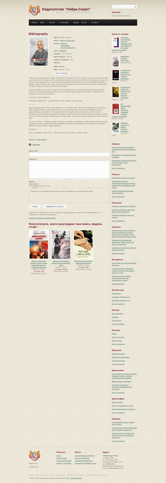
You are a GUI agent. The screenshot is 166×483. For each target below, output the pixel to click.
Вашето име (33, 151)
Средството (116, 293)
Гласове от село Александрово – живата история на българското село (124, 149)
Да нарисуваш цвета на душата (123, 178)
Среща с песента (118, 337)
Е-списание (64, 23)
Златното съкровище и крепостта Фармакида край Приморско (122, 387)
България (115, 317)
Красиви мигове (117, 313)
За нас (84, 23)
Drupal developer (76, 478)
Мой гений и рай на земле (83, 261)
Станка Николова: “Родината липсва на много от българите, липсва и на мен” (123, 271)
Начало (34, 22)
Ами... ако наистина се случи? (122, 406)
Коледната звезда (118, 354)
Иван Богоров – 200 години (121, 381)
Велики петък (117, 341)
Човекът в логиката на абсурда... (124, 206)
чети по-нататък (118, 168)
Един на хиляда (117, 402)
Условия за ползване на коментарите (42, 218)
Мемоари (63, 43)
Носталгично (116, 320)
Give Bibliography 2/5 (32, 184)
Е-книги (52, 23)
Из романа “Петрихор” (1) (121, 297)
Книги (43, 23)
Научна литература (67, 48)
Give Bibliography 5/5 (38, 184)
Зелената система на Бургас (125, 125)
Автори (76, 22)
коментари (36, 144)
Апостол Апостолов (66, 40)
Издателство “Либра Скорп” (66, 9)
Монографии (64, 46)
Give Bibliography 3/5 (34, 184)
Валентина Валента (38, 267)
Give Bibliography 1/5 (30, 184)
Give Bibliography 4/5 (36, 184)
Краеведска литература (83, 461)
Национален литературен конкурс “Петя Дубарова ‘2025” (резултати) (124, 163)
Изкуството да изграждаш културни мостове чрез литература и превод (121, 278)
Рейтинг (32, 182)
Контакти (94, 22)
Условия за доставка (63, 461)
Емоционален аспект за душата (123, 409)
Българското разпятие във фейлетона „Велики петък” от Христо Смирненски (123, 242)
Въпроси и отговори (63, 463)
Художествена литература (85, 456)
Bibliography (125, 56)
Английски (62, 51)
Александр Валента (38, 265)
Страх (114, 334)
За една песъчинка (118, 361)
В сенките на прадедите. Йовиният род (126, 72)
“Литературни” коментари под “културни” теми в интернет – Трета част (123, 435)
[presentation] (47, 196)
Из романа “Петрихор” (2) (121, 300)
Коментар (33, 159)
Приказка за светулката (120, 357)
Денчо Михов (41, 139)
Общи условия (61, 458)
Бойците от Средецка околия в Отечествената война (61, 263)
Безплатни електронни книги (85, 463)
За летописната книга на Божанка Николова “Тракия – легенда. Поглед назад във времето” (124, 376)
